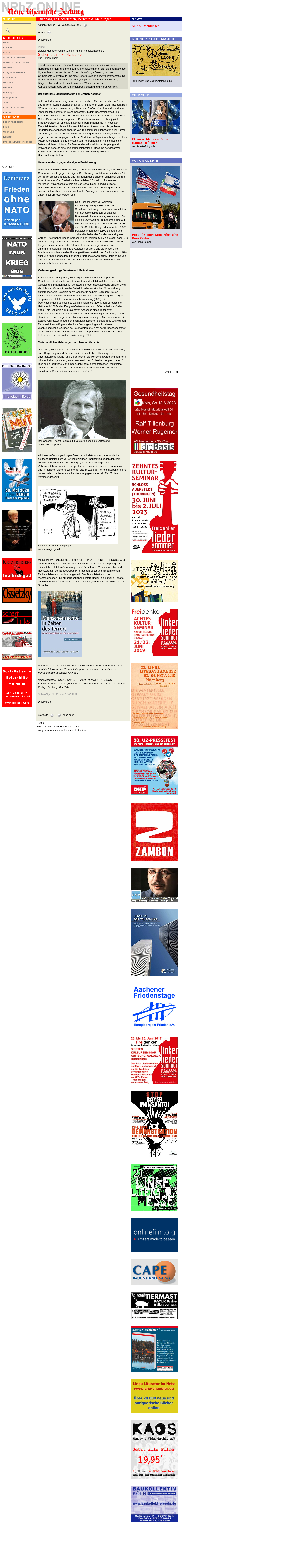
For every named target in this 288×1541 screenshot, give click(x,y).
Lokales (8, 47)
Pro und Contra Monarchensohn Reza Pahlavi (155, 236)
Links (6, 127)
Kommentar (10, 77)
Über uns (8, 132)
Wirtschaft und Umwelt (16, 62)
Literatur (8, 112)
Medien (7, 87)
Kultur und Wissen (14, 107)
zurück (41, 32)
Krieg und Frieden (14, 72)
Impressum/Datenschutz (17, 142)
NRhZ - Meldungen (146, 26)
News (6, 42)
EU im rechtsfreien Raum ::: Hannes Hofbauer (152, 141)
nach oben (68, 715)
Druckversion (45, 39)
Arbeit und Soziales (15, 57)
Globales (8, 67)
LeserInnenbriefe (13, 122)
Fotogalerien (10, 97)
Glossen (8, 82)
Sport (6, 102)
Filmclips (8, 92)
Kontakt (7, 137)
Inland (7, 52)
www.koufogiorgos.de (49, 549)
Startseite (43, 715)
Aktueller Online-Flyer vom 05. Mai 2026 (59, 25)
